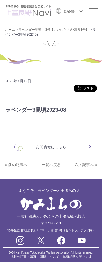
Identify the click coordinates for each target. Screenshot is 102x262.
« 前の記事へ (16, 165)
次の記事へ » (86, 165)
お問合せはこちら (51, 147)
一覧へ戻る (51, 165)
